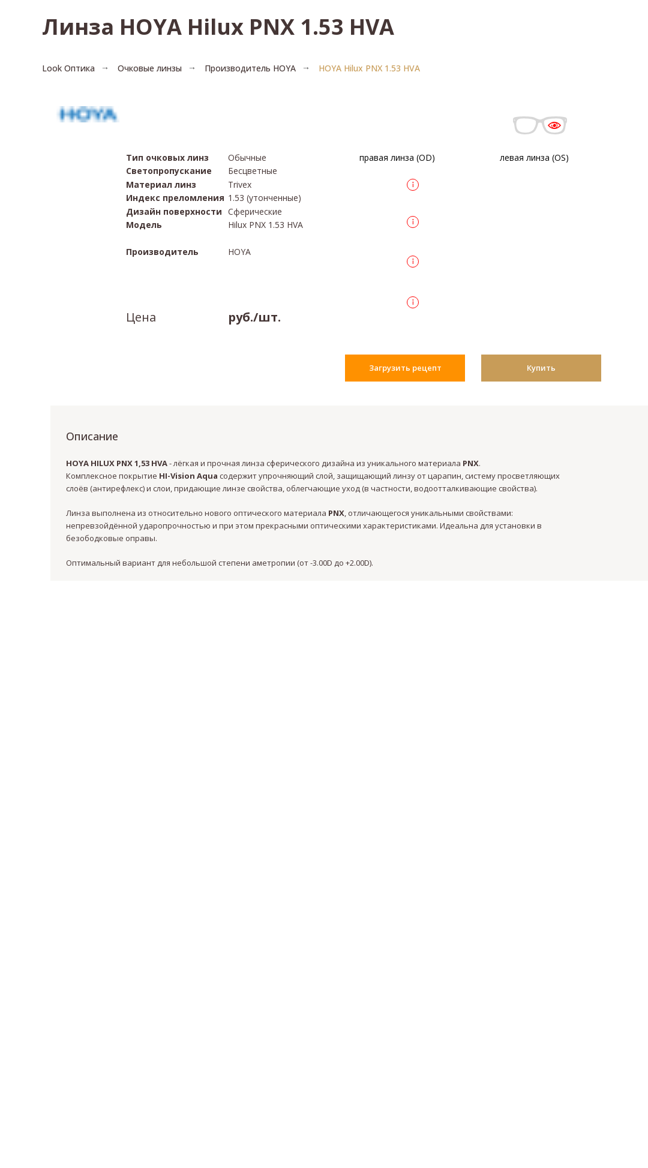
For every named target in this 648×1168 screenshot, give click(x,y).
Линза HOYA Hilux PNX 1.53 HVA (218, 26)
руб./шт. (254, 317)
